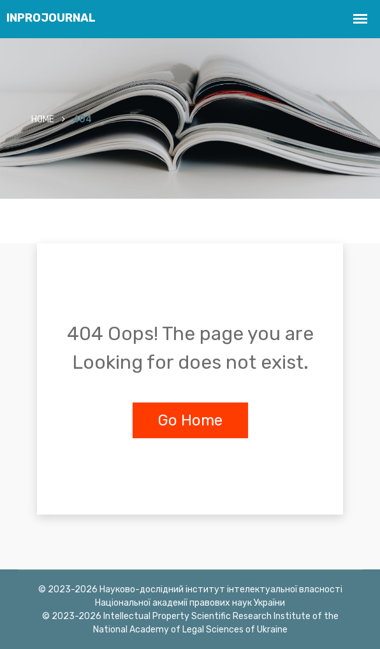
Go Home (190, 420)
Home (42, 119)
